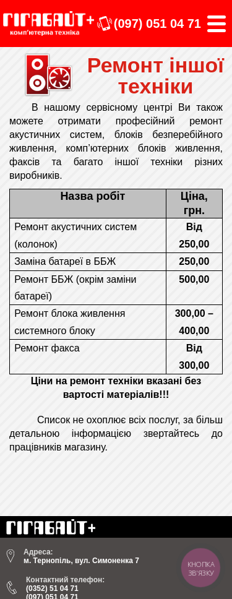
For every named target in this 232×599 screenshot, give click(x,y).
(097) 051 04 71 (157, 23)
